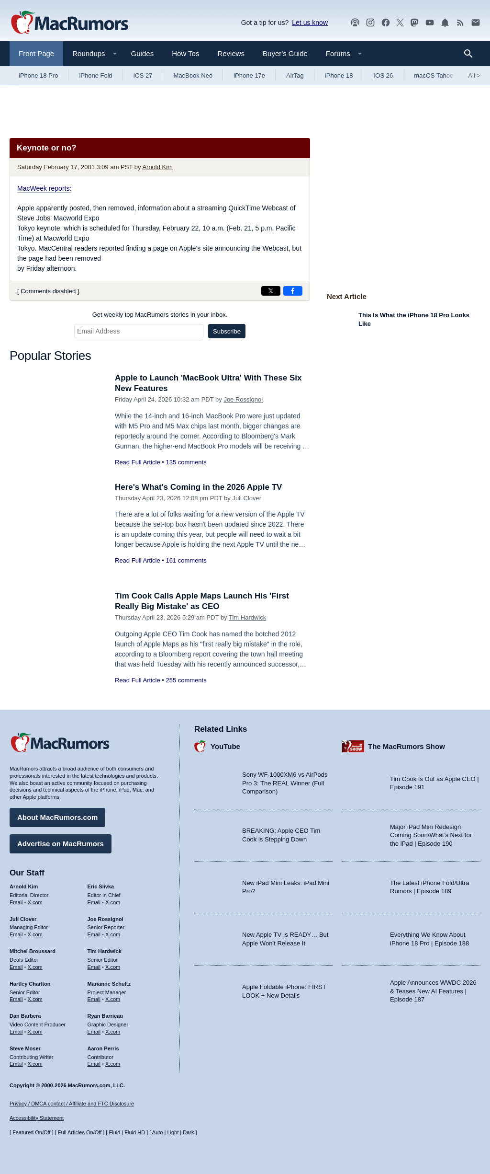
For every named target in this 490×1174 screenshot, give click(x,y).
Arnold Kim (157, 167)
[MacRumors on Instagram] (370, 23)
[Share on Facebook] (292, 291)
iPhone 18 (339, 75)
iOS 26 (383, 75)
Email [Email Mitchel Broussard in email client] (16, 967)
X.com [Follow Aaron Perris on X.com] (112, 1064)
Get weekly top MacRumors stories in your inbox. (160, 314)
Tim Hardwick (247, 617)
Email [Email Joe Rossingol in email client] (94, 934)
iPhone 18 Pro (38, 75)
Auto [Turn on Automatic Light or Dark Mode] (157, 1132)
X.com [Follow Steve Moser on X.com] (35, 1064)
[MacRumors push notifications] (445, 23)
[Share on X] (270, 291)
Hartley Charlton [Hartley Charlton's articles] (30, 984)
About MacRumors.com (57, 817)
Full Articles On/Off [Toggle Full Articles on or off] (80, 1132)
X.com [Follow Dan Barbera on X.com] (35, 1032)
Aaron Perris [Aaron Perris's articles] (103, 1048)
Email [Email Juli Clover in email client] (16, 934)
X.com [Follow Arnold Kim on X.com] (35, 902)
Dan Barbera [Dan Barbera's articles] (25, 1016)
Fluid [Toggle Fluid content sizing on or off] (114, 1132)
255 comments (186, 680)
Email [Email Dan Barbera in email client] (16, 1032)
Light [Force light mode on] (172, 1132)
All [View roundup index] (474, 75)
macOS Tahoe (433, 75)
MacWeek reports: (44, 188)
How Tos (185, 53)
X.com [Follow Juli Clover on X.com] (35, 934)
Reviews (231, 53)
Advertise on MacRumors (60, 844)
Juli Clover (246, 498)
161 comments (186, 560)
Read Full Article (137, 462)
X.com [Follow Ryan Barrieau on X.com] (112, 1032)
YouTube (225, 746)
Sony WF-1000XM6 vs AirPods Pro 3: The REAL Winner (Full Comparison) (284, 783)
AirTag (295, 75)
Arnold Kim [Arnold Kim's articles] (24, 886)
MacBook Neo (193, 75)
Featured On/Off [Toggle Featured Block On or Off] (31, 1132)
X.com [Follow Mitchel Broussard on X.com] (35, 967)
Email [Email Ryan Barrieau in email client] (94, 1032)
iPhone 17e (249, 75)
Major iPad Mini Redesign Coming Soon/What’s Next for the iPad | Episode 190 (431, 835)
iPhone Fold (95, 75)
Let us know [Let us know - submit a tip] (310, 22)
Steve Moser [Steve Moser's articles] (25, 1048)
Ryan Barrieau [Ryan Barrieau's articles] (105, 1016)
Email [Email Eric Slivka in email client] (94, 902)
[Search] (471, 54)
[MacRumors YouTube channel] (429, 23)
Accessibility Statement (37, 1118)
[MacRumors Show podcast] (355, 23)
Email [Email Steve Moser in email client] (16, 1064)
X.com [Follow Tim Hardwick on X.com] (112, 967)
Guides (142, 53)
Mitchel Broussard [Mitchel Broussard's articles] (33, 951)
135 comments (186, 462)
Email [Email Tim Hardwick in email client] (94, 967)
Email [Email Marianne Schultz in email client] (94, 999)
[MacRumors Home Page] (69, 23)
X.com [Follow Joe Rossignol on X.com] (112, 934)
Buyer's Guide (285, 53)
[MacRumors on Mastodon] (414, 23)
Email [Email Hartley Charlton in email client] (16, 999)
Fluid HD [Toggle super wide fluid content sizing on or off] (134, 1132)
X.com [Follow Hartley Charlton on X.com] (35, 999)
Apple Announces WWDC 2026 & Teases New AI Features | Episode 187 (433, 991)
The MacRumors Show (406, 746)
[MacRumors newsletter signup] (475, 23)
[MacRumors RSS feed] (460, 23)
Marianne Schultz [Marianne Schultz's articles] (109, 984)
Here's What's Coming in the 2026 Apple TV (198, 487)
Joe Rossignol (243, 399)
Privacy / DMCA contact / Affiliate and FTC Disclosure (72, 1103)
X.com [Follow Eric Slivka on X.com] (112, 902)
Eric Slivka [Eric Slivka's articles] (101, 886)
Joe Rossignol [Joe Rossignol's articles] (105, 919)
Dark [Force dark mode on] (188, 1132)
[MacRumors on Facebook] (385, 23)
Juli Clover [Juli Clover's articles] (23, 919)
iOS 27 (143, 75)
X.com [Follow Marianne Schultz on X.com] (112, 999)
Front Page (36, 53)
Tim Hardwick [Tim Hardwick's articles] (105, 951)
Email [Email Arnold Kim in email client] (16, 902)
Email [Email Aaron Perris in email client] (94, 1064)
